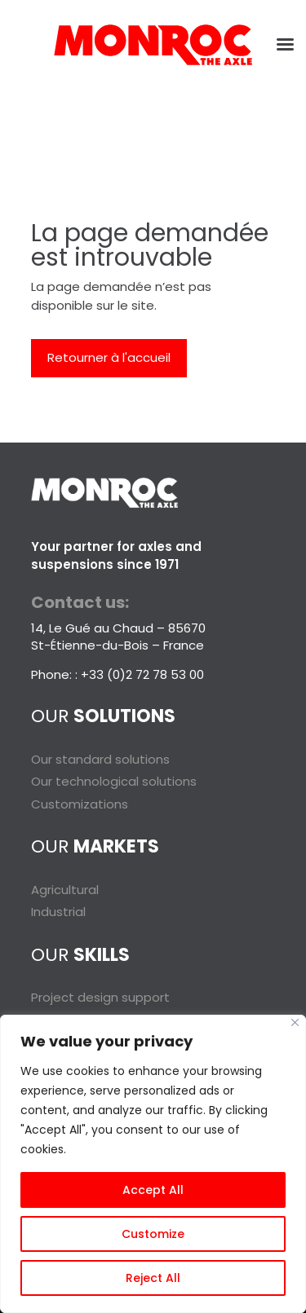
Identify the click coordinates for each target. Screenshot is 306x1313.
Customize (153, 1234)
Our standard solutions (100, 759)
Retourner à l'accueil (109, 357)
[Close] (295, 1022)
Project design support (100, 997)
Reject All (153, 1278)
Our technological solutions (114, 781)
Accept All (153, 1190)
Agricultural (65, 889)
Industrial (58, 911)
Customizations (79, 804)
